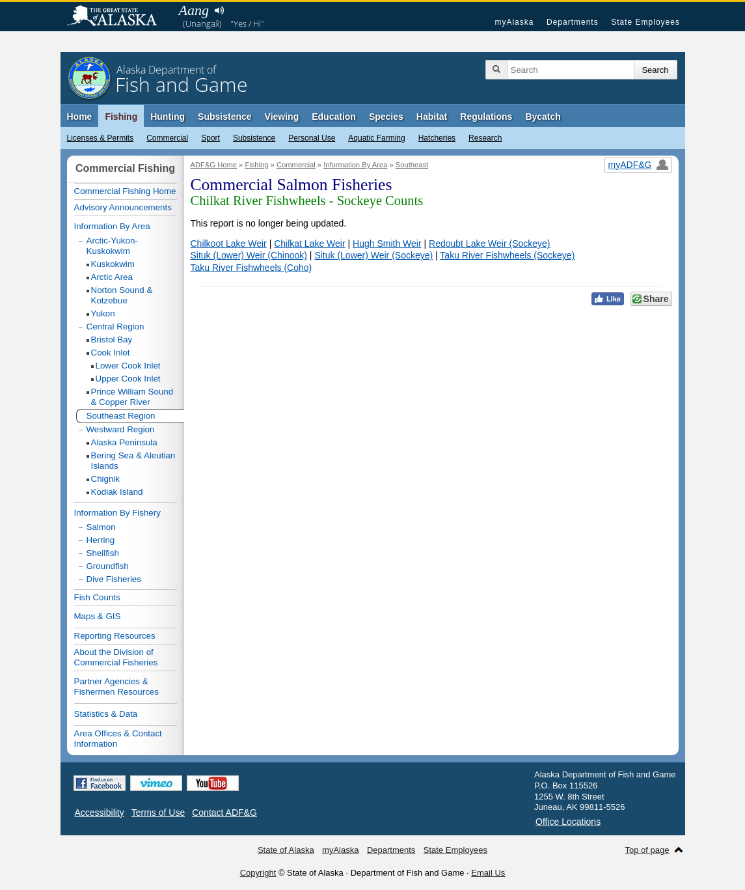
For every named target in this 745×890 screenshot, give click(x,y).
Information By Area (355, 165)
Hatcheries (436, 138)
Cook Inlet (110, 352)
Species (386, 116)
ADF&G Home (214, 165)
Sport (210, 138)
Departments (573, 22)
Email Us (488, 873)
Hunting (167, 116)
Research (485, 138)
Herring (101, 540)
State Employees (645, 22)
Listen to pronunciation (219, 10)
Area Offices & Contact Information (118, 739)
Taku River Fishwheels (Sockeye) (507, 255)
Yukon (103, 313)
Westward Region (121, 429)
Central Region (115, 326)
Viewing (282, 116)
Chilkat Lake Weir (309, 243)
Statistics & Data (106, 714)
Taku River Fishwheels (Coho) (251, 267)
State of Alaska (118, 17)
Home (79, 116)
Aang (194, 10)
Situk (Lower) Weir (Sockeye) (373, 255)
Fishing (121, 116)
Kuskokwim (113, 264)
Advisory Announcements (123, 207)
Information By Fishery (117, 513)
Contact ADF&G (224, 812)
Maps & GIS (97, 616)
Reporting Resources (115, 636)
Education (334, 116)
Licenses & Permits (100, 138)
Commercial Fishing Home (125, 191)
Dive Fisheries (114, 579)
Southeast (412, 165)
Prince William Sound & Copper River (132, 397)
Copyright (258, 873)
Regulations (486, 116)
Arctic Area (112, 277)
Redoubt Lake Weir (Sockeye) (489, 243)
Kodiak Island (117, 492)
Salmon (101, 527)
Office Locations (568, 821)
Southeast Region (121, 416)
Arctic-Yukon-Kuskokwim (112, 246)
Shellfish (103, 553)
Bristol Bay (112, 339)
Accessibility (99, 812)
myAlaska (514, 22)
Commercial (167, 138)
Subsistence (254, 138)
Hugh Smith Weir (387, 243)
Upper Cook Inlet (128, 378)
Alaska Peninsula (124, 442)
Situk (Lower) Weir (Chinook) (249, 255)
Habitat (431, 116)
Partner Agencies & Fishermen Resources (116, 686)
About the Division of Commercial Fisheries (116, 657)
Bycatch (542, 116)
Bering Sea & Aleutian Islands (133, 461)
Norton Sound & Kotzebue (122, 295)
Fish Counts (97, 597)
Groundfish (108, 566)
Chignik (105, 479)
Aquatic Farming (376, 138)
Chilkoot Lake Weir (229, 243)
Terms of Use (158, 812)
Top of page (647, 850)
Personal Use (311, 138)
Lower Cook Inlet (128, 365)
